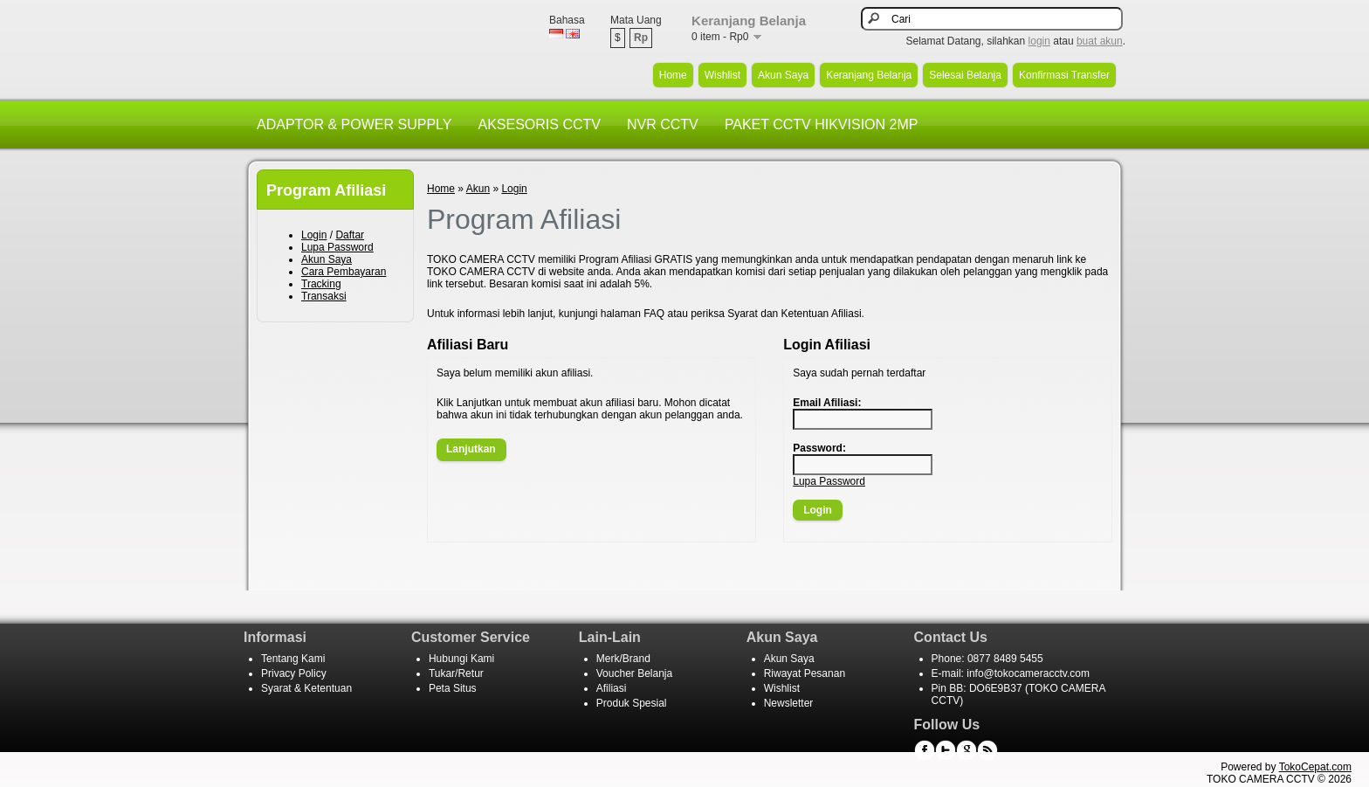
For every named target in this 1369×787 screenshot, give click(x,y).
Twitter (945, 750)
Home (673, 75)
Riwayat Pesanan (804, 673)
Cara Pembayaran (343, 272)
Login (314, 235)
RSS (987, 750)
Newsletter (789, 703)
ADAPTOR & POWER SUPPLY (354, 124)
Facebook (924, 750)
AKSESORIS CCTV (539, 124)
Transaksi (324, 296)
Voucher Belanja (634, 673)
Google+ (966, 750)
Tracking (321, 284)
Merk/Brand (623, 658)
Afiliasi (611, 688)
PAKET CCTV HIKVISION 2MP (821, 124)
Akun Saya (783, 75)
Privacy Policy (294, 673)
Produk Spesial (631, 703)
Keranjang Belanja (869, 75)
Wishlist (722, 75)
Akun (478, 189)
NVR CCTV (662, 124)
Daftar (349, 235)
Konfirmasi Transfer (1064, 75)
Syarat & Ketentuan (306, 688)
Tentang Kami (293, 658)
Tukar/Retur (456, 673)
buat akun (1100, 41)
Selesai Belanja (965, 75)
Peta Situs (453, 688)
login (1039, 41)
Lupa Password (337, 247)
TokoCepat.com (1315, 767)
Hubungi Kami (461, 658)
